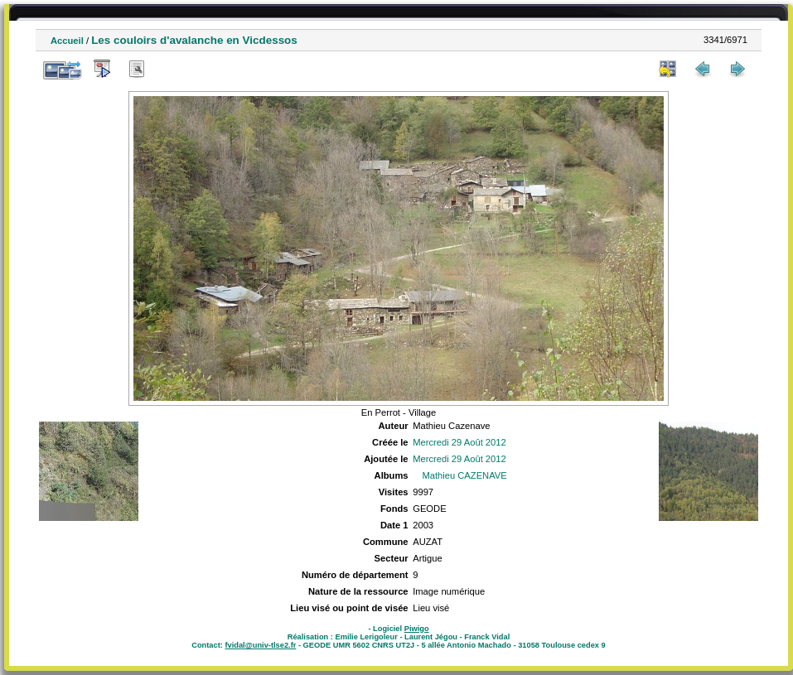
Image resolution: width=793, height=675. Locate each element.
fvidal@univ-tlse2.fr (260, 645)
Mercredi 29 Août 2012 (459, 442)
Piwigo (416, 628)
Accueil (67, 41)
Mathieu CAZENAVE (464, 475)
